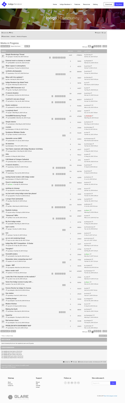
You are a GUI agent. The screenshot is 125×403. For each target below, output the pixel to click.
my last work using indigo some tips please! (21, 193)
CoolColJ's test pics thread (15, 99)
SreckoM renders (12, 254)
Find (113, 383)
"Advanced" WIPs (12, 215)
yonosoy (11, 68)
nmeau (11, 251)
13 (60, 118)
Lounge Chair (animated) (14, 199)
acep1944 (88, 199)
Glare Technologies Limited (110, 396)
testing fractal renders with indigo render (20, 177)
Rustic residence (11, 105)
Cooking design (11, 298)
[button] (89, 46)
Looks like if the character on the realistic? (21, 276)
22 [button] (103, 46)
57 (64, 185)
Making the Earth (12, 309)
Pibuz (10, 217)
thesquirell (89, 222)
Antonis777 (12, 107)
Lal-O (87, 188)
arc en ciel (12, 240)
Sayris (10, 56)
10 (60, 167)
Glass (8, 204)
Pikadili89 (12, 63)
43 (55, 102)
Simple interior (11, 122)
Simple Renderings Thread (15, 54)
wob (87, 149)
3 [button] (96, 46)
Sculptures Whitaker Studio (15, 132)
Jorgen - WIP (10, 265)
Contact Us (10, 385)
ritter (10, 206)
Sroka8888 (12, 118)
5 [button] (100, 46)
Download (108, 4)
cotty (10, 201)
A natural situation (12, 93)
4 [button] (98, 46)
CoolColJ (11, 101)
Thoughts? (9, 248)
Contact (38, 387)
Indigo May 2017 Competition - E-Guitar (19, 243)
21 (55, 96)
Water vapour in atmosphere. (16, 66)
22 (62, 273)
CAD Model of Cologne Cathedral (17, 159)
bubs (87, 215)
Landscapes (10, 171)
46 (62, 102)
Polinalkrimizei (90, 138)
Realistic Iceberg (11, 210)
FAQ (37, 384)
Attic (7, 154)
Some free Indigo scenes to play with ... (19, 282)
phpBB (9, 365)
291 (53, 57)
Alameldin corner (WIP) (14, 138)
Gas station (10, 293)
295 (64, 57)
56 (62, 185)
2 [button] (94, 46)
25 (64, 96)
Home (55, 4)
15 (64, 118)
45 (60, 102)
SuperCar (9, 315)
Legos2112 (12, 190)
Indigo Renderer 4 (65, 4)
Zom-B (11, 245)
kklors (10, 273)
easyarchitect (12, 151)
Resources (86, 4)
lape (10, 229)
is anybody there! (12, 110)
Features (77, 4)
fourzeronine (89, 238)
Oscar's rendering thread (14, 182)
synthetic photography (14, 71)
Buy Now (119, 4)
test (7, 233)
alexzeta (11, 328)
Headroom (88, 99)
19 (55, 273)
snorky (11, 295)
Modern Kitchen (11, 304)
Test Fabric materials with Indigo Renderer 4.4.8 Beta (24, 149)
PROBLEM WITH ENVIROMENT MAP (18, 325)
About (9, 382)
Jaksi (10, 279)
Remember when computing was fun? (19, 259)
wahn (8, 156)
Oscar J (11, 184)
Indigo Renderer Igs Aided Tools (17, 82)
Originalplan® (89, 271)
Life (8, 79)
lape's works (10, 227)
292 (56, 57)
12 (64, 167)
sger (10, 112)
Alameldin (12, 140)
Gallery (95, 4)
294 (61, 57)
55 (60, 185)
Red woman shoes (12, 320)
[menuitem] (11, 32)
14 (62, 118)
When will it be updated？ (15, 77)
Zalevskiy (88, 54)
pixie (87, 88)
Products (10, 384)
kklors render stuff (12, 270)
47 (64, 102)
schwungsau (10, 129)
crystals (8, 127)
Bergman (88, 204)
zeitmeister (89, 326)
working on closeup (12, 188)
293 (59, 57)
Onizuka (11, 311)
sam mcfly (12, 212)
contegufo (11, 290)
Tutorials (38, 385)
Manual (38, 382)
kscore (87, 182)
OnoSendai (89, 116)
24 (62, 96)
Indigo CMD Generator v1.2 (15, 87)
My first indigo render (13, 221)
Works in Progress (9, 43)
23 (60, 96)
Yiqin (10, 134)
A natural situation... (13, 165)
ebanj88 (11, 223)
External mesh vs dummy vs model (18, 60)
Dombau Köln (12, 161)
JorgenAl (11, 267)
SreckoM (11, 256)
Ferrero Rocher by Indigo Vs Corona (18, 288)
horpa (10, 235)
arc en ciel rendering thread (15, 238)
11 (55, 118)
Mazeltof (13, 367)
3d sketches (10, 144)
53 (55, 185)
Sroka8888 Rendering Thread (16, 115)
